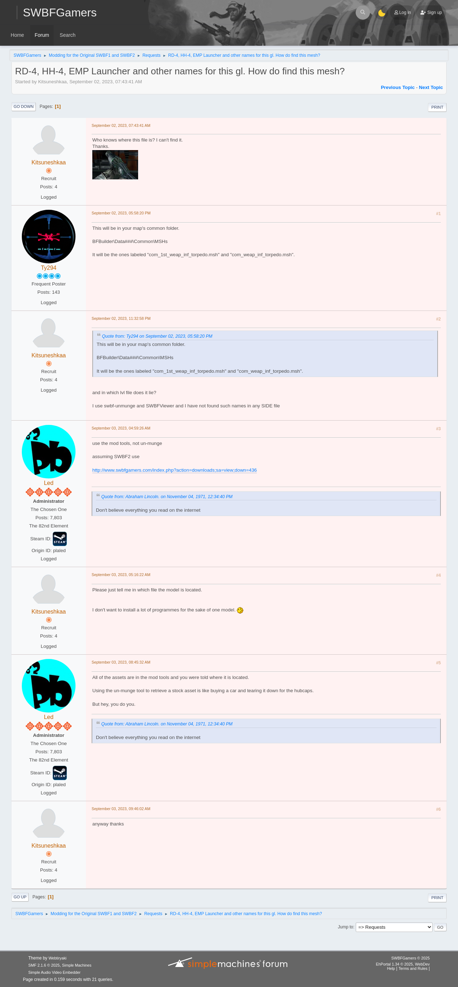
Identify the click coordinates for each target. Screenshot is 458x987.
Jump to (345, 926)
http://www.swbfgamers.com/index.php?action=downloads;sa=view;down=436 (174, 470)
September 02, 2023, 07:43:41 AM (121, 125)
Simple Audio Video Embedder (54, 972)
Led (49, 483)
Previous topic (398, 87)
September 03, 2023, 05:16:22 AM (121, 574)
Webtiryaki (58, 958)
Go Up (20, 897)
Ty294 (49, 268)
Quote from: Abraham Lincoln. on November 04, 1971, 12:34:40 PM (167, 496)
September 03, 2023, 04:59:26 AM (121, 428)
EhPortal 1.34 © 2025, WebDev (403, 964)
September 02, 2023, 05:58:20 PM (121, 213)
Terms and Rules (413, 968)
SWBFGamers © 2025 (410, 958)
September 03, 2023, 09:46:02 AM (121, 809)
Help (391, 968)
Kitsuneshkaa (48, 162)
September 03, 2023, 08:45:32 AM (121, 662)
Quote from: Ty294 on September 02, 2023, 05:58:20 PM (157, 336)
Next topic (431, 87)
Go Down (24, 106)
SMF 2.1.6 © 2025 (44, 965)
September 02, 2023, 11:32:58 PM (121, 318)
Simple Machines (76, 965)
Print (437, 107)
